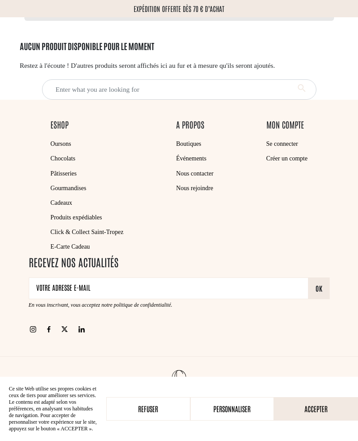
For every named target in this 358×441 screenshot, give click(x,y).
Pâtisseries (63, 173)
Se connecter (282, 143)
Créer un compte (287, 158)
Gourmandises (68, 188)
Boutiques (188, 143)
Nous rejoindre (194, 188)
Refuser (148, 408)
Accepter (315, 408)
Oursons (60, 143)
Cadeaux (61, 202)
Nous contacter (194, 173)
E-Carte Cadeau (70, 246)
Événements (191, 158)
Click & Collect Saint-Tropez (86, 232)
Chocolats (62, 158)
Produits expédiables (76, 217)
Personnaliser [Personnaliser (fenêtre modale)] (231, 408)
